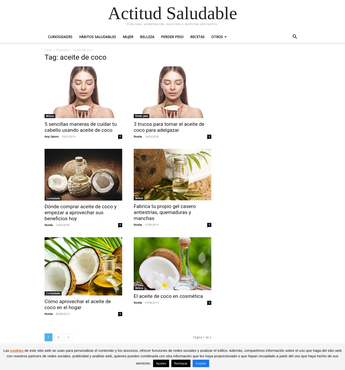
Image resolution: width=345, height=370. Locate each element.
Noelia (138, 136)
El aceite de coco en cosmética (168, 296)
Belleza (147, 37)
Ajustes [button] (161, 363)
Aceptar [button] (201, 363)
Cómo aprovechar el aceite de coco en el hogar (78, 304)
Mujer (128, 37)
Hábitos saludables (97, 37)
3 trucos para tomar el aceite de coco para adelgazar (169, 127)
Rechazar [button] (181, 363)
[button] (294, 37)
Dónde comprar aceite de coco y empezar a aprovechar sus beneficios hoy (80, 212)
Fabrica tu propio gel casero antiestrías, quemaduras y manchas (165, 212)
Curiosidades (60, 37)
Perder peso (172, 37)
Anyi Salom (52, 136)
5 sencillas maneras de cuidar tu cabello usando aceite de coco (81, 127)
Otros (217, 37)
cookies (16, 350)
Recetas (197, 37)
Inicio (48, 50)
